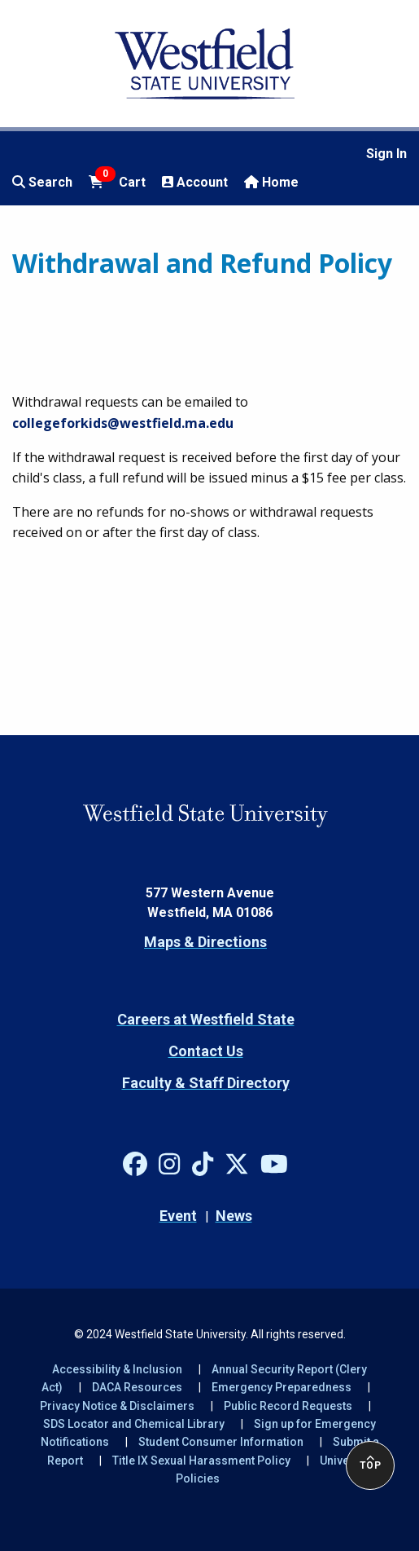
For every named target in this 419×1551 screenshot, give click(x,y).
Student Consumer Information (220, 1441)
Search (42, 182)
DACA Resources (137, 1387)
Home (271, 182)
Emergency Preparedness (281, 1387)
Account (195, 182)
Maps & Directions (205, 941)
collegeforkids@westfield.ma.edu (123, 423)
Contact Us (205, 1051)
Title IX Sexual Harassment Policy (201, 1460)
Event (178, 1215)
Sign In (386, 153)
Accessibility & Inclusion (117, 1369)
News (234, 1215)
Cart (117, 181)
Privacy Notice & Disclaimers (117, 1405)
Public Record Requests (288, 1405)
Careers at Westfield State (206, 1019)
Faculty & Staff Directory (206, 1082)
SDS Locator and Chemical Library (134, 1423)
